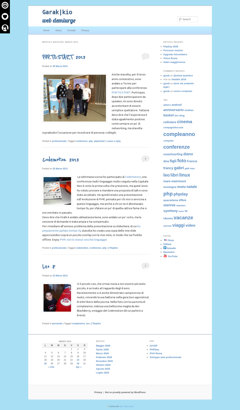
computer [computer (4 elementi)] (168, 140)
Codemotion (133, 176)
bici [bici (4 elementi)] (176, 115)
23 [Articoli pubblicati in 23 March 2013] (78, 360)
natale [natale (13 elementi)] (192, 187)
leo (87, 323)
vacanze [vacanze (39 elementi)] (183, 217)
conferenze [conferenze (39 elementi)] (176, 147)
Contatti (71, 30)
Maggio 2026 (103, 345)
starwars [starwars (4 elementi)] (181, 205)
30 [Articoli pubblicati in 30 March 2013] (78, 363)
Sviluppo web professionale (165, 357)
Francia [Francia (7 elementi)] (192, 161)
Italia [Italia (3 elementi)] (192, 168)
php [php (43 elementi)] (168, 194)
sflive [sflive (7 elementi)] (182, 200)
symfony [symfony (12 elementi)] (170, 211)
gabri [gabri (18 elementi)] (179, 168)
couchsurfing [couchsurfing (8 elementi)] (173, 154)
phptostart (99, 141)
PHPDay (154, 349)
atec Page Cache (127, 406)
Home (46, 30)
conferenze (81, 141)
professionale (59, 141)
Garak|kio (57, 12)
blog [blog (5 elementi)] (182, 115)
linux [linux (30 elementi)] (184, 174)
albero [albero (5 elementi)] (167, 105)
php (91, 141)
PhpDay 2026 (170, 46)
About (58, 30)
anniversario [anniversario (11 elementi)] (173, 110)
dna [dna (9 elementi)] (166, 161)
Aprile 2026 (102, 349)
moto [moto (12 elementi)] (181, 187)
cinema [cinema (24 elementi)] (184, 121)
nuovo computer (183, 91)
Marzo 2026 (102, 353)
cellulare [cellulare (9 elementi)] (169, 122)
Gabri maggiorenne (174, 62)
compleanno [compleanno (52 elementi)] (179, 134)
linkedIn (169, 248)
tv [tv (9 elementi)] (186, 211)
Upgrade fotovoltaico (175, 54)
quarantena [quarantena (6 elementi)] (170, 200)
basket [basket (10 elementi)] (168, 115)
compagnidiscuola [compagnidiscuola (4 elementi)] (173, 127)
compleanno (78, 323)
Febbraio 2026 (104, 357)
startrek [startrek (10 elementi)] (169, 205)
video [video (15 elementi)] (190, 225)
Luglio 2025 (102, 372)
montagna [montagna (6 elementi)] (169, 187)
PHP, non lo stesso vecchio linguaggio (83, 239)
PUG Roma (156, 353)
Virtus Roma (170, 58)
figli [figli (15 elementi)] (173, 161)
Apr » (79, 367)
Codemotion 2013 (60, 159)
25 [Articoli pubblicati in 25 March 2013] (45, 363)
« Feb (51, 367)
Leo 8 (48, 266)
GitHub (167, 244)
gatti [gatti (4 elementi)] (187, 168)
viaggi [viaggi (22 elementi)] (178, 225)
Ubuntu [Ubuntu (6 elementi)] (168, 218)
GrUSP (153, 345)
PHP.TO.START (121, 92)
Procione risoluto (173, 50)
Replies (113, 248)
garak (166, 75)
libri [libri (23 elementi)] (174, 175)
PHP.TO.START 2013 (63, 57)
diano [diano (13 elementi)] (188, 154)
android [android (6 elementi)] (177, 104)
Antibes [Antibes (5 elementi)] (189, 110)
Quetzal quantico (183, 75)
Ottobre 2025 (103, 365)
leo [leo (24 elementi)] (166, 175)
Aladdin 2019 (179, 79)
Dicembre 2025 (104, 361)
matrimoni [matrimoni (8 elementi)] (178, 181)
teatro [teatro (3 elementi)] (181, 211)
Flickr (168, 240)
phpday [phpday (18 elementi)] (181, 194)
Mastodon (169, 252)
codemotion (82, 248)
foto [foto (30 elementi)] (181, 160)
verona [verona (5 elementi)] (167, 225)
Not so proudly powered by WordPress (125, 392)
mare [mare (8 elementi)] (167, 181)
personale (57, 323)
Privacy (85, 30)
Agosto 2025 (103, 368)
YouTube (170, 256)
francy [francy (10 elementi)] (168, 168)
